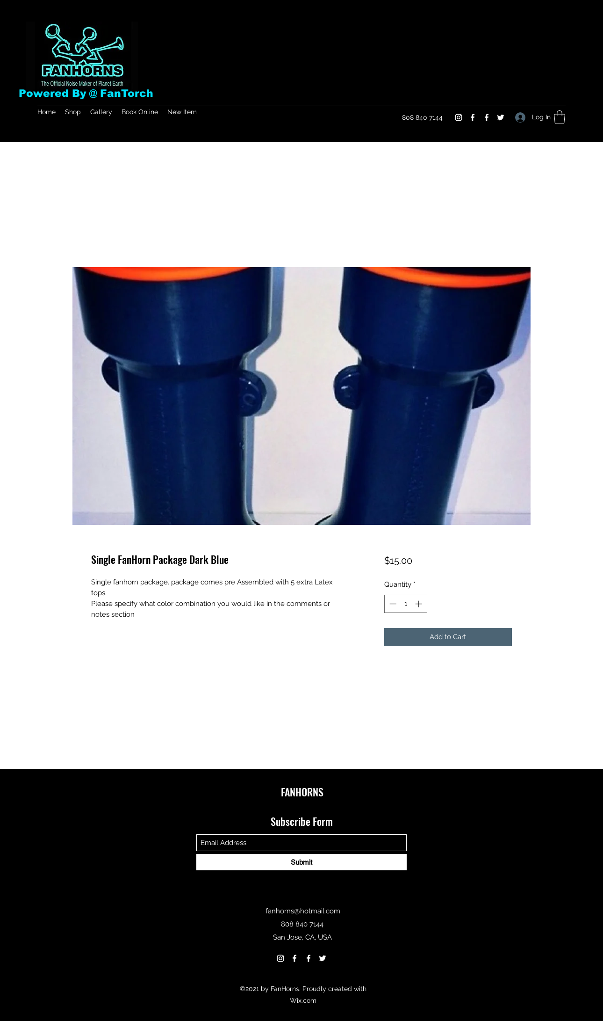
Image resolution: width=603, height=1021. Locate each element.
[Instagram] (458, 117)
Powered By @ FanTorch (86, 93)
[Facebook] (472, 117)
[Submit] (301, 862)
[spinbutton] (405, 604)
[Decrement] (392, 604)
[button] (559, 117)
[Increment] (419, 604)
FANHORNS (302, 791)
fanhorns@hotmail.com (303, 911)
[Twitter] (500, 117)
